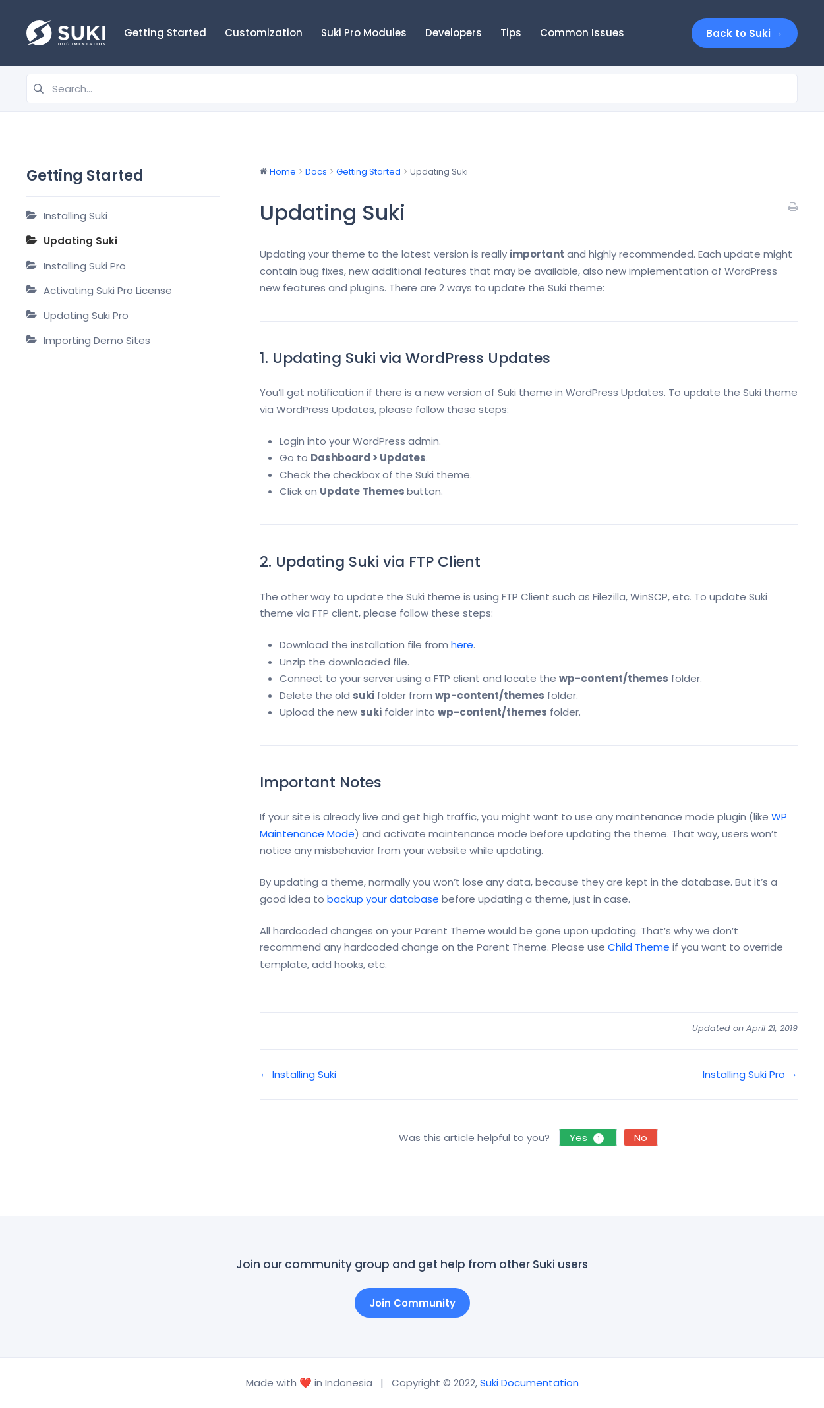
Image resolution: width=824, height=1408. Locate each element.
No (640, 1137)
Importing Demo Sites (97, 340)
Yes (588, 1137)
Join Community (412, 1303)
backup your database (383, 899)
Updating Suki (80, 241)
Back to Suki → (744, 33)
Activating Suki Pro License (108, 290)
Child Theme (639, 947)
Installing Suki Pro (85, 266)
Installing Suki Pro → (750, 1074)
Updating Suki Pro (86, 315)
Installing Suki (75, 216)
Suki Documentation (529, 1383)
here (462, 645)
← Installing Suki (298, 1074)
